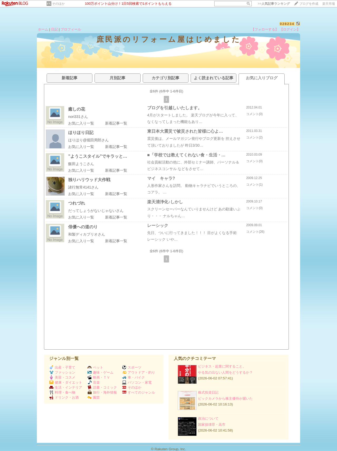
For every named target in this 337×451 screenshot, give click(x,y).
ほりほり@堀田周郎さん (88, 140)
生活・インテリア (65, 387)
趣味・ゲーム (100, 372)
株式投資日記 (208, 392)
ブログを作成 (308, 4)
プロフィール (71, 29)
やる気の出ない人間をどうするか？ (225, 372)
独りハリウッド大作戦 (89, 179)
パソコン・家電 (137, 382)
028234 (287, 24)
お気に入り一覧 (81, 123)
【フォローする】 (265, 29)
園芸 (93, 397)
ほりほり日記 (80, 132)
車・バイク (133, 377)
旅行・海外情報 (102, 392)
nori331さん (78, 117)
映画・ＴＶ (98, 377)
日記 (54, 29)
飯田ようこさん (81, 164)
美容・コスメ (62, 377)
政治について (208, 418)
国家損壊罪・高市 (211, 425)
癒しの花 (76, 109)
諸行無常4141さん (83, 187)
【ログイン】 (290, 29)
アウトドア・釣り (138, 372)
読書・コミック (102, 387)
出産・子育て (62, 367)
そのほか (58, 4)
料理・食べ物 (62, 392)
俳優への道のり (83, 227)
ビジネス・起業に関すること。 (222, 366)
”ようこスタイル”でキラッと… (97, 156)
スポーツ (131, 367)
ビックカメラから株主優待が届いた (225, 398)
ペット (95, 367)
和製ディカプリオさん (86, 234)
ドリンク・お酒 (64, 397)
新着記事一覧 (116, 123)
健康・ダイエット (65, 382)
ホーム (43, 29)
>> (274, 4)
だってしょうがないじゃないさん (95, 211)
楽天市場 (328, 4)
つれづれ (76, 203)
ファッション (62, 372)
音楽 (93, 382)
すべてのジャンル (138, 392)
